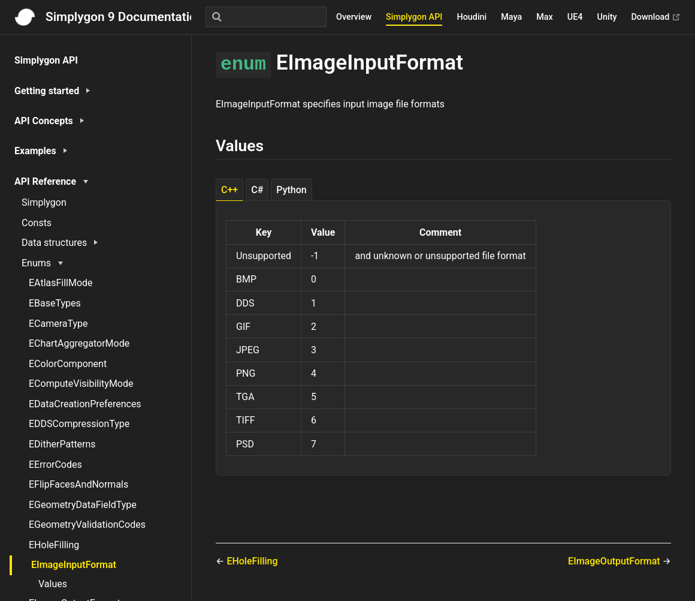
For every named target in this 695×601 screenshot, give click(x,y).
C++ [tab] (229, 190)
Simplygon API (414, 17)
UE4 (575, 17)
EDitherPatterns (62, 444)
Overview (353, 17)
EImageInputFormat (73, 564)
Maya (511, 17)
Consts (37, 223)
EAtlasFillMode (61, 283)
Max (544, 17)
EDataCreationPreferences (85, 404)
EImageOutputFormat (615, 561)
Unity (607, 17)
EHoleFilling (54, 545)
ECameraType (58, 323)
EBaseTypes (55, 303)
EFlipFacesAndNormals (78, 484)
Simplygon (44, 202)
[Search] (266, 17)
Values (52, 584)
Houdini (471, 17)
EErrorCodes (55, 464)
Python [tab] (291, 190)
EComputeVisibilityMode (81, 383)
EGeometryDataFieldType (83, 504)
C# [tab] (257, 190)
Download (656, 17)
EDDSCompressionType (79, 423)
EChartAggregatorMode (79, 343)
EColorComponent (68, 363)
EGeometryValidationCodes (87, 524)
